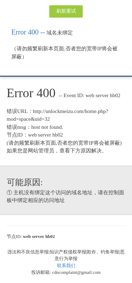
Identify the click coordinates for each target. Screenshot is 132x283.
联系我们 (66, 265)
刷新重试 (66, 11)
